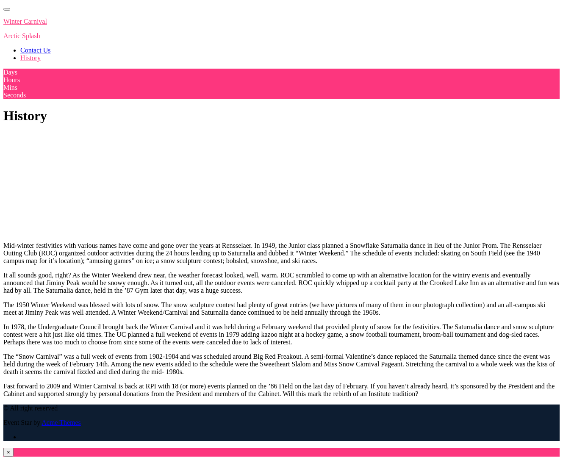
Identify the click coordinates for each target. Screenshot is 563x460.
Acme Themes (61, 422)
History (30, 57)
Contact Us (35, 50)
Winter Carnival (25, 21)
